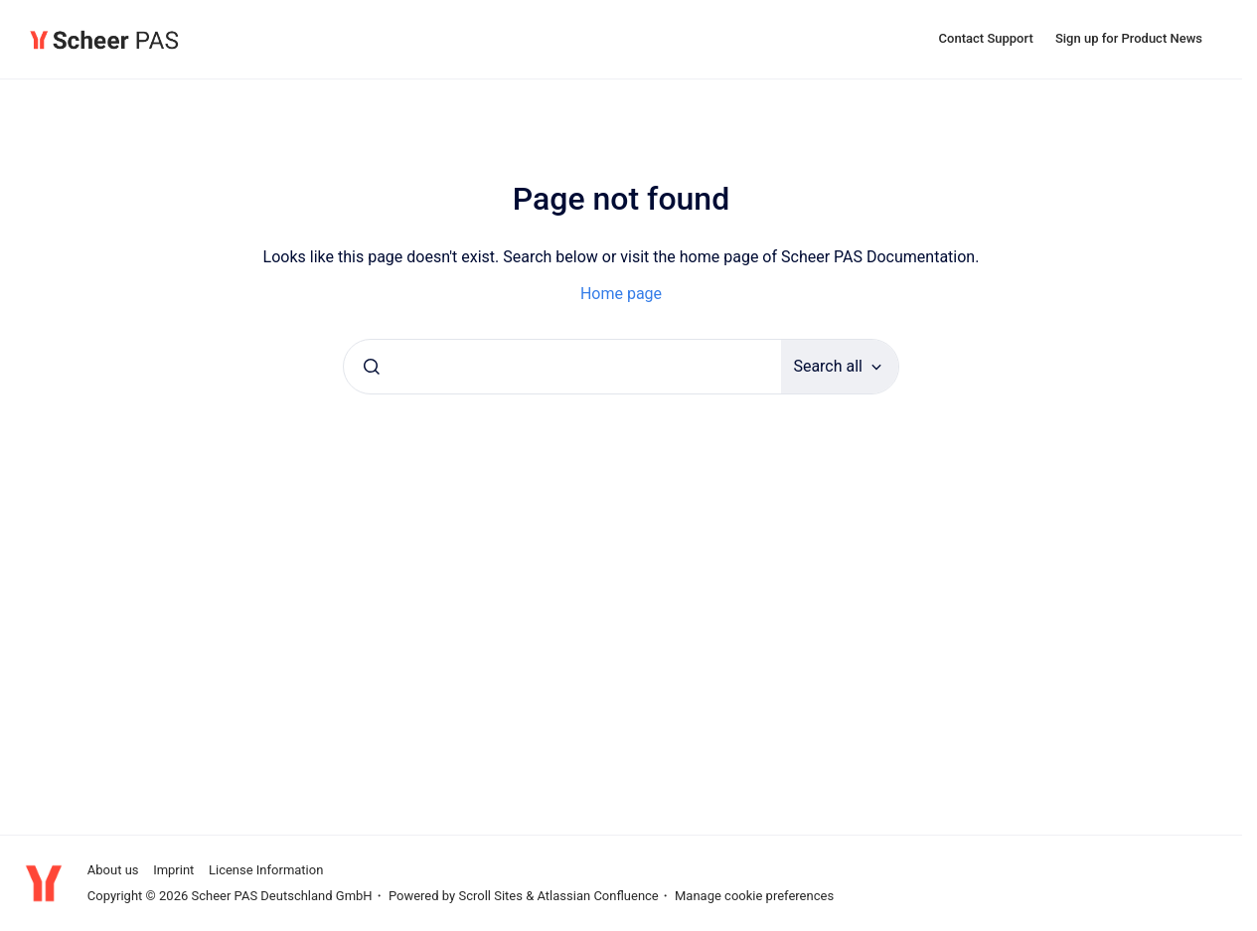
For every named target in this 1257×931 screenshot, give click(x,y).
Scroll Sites (490, 895)
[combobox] (562, 366)
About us (113, 869)
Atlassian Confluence (597, 895)
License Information (266, 869)
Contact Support (986, 38)
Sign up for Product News (1128, 38)
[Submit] (372, 367)
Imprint (173, 869)
